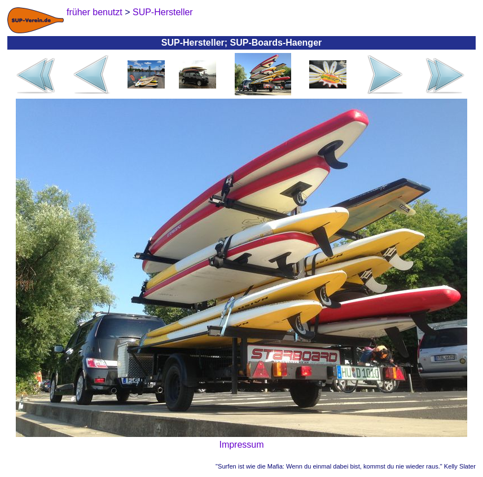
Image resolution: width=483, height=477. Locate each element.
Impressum (241, 444)
